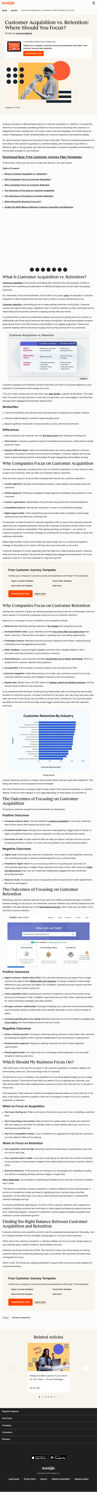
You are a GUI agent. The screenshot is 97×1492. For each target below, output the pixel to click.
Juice (66, 295)
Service (14, 10)
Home (4, 10)
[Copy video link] (65, 270)
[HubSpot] (48, 1468)
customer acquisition (58, 821)
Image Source (48, 775)
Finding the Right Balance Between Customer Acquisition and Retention (39, 207)
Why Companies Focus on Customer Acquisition (28, 179)
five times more (50, 435)
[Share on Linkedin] (43, 270)
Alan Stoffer (54, 394)
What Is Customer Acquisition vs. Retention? (26, 174)
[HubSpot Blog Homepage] (8, 3)
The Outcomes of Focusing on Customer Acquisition (30, 190)
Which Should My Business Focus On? (23, 201)
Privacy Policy (30, 1479)
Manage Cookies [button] (82, 1479)
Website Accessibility (61, 1479)
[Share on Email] (60, 270)
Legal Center (14, 1479)
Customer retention (12, 304)
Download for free (20, 593)
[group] (48, 1367)
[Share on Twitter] (32, 270)
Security (43, 1479)
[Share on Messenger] (48, 270)
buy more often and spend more (69, 631)
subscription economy (50, 907)
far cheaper (53, 626)
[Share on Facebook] (37, 270)
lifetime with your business (43, 981)
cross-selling (11, 1022)
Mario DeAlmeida (11, 1180)
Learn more (42, 593)
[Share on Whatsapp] (54, 270)
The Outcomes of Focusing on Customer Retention (29, 196)
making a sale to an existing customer (67, 682)
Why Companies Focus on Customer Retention (27, 185)
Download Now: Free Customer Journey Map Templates (42, 157)
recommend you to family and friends (64, 659)
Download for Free (33, 53)
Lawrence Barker (24, 33)
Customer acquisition (13, 283)
